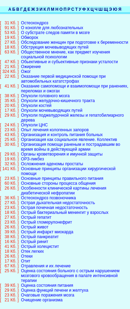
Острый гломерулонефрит (46, 217)
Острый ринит (34, 236)
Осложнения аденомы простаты (52, 159)
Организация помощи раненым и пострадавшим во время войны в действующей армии (70, 142)
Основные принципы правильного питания (62, 173)
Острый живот (35, 222)
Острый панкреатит (40, 231)
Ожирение (31, 61)
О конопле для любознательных (52, 22)
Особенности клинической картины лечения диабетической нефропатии (63, 186)
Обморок (29, 32)
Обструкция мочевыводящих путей (55, 42)
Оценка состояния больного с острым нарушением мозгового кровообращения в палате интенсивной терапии (70, 271)
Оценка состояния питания (47, 280)
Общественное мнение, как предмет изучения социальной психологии (65, 50)
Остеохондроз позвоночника (48, 193)
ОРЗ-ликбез (32, 154)
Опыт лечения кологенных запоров (55, 125)
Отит (26, 256)
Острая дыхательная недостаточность (58, 197)
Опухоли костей (36, 100)
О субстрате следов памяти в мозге (55, 27)
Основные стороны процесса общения (58, 178)
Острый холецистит (40, 241)
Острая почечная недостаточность (54, 202)
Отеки (27, 251)
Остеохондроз (35, 18)
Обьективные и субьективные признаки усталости (69, 57)
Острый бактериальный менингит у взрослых (65, 207)
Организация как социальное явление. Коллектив (69, 134)
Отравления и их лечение (46, 261)
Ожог (26, 66)
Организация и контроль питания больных (62, 129)
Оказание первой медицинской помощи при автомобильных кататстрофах (63, 74)
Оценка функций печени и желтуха (54, 285)
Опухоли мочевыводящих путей (52, 105)
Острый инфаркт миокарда (47, 227)
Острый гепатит (36, 212)
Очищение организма (42, 295)
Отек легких (32, 246)
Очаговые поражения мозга (48, 290)
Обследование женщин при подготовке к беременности (74, 37)
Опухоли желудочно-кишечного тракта (58, 95)
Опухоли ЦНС (34, 120)
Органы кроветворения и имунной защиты (62, 149)
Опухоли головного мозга (45, 91)
